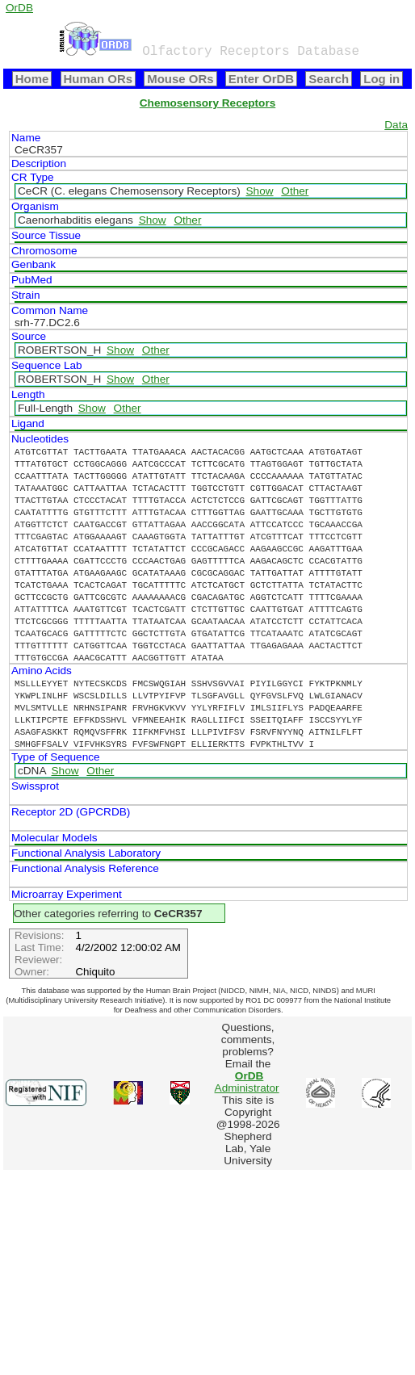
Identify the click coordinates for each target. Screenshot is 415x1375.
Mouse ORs (180, 79)
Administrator (247, 1082)
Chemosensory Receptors (207, 103)
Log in (381, 79)
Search (328, 79)
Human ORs (98, 79)
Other (294, 191)
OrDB (19, 8)
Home (32, 79)
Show (260, 191)
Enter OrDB (261, 79)
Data (396, 125)
